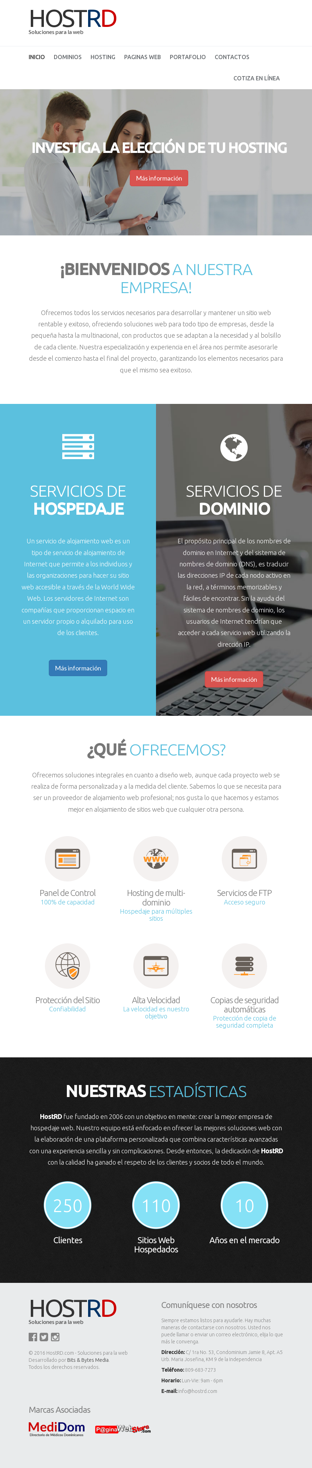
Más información (78, 668)
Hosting (103, 57)
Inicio (37, 57)
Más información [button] (159, 178)
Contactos (232, 57)
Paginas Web (142, 57)
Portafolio (188, 57)
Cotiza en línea (256, 78)
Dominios (68, 57)
